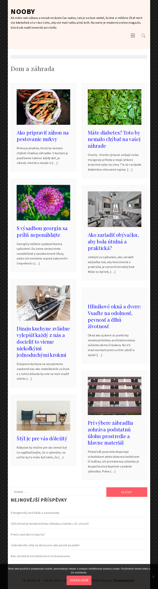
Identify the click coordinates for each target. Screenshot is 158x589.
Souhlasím (79, 580)
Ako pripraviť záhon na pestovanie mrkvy (43, 136)
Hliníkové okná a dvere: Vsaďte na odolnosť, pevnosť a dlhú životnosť (114, 316)
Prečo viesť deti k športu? (28, 534)
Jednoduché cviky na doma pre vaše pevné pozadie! (45, 545)
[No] (153, 577)
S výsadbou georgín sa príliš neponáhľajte (42, 231)
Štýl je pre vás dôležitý (42, 438)
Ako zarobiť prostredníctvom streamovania (40, 556)
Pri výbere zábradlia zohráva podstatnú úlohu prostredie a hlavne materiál (110, 432)
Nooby (23, 11)
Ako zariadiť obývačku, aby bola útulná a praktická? (113, 241)
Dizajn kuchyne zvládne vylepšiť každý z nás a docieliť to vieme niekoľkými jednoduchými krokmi (43, 341)
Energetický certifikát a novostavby (35, 513)
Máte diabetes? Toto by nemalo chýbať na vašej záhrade (114, 139)
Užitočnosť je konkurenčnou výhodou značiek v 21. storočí (50, 523)
